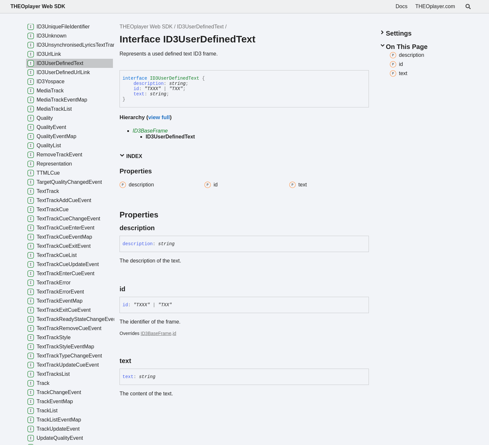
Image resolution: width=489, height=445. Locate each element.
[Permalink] (160, 228)
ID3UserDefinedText (200, 26)
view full (159, 117)
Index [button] (130, 156)
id (136, 88)
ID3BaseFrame (150, 131)
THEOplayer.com (435, 6)
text (139, 94)
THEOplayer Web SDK (37, 6)
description (149, 83)
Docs (401, 6)
